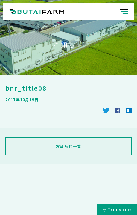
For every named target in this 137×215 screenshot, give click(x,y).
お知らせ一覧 (68, 146)
